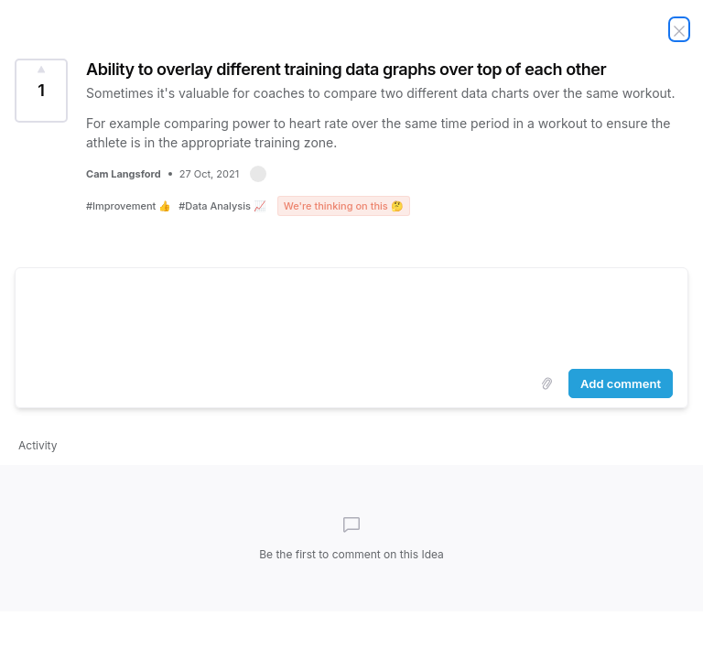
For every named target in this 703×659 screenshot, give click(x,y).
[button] (258, 174)
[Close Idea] (679, 29)
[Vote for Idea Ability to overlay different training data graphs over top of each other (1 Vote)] (41, 91)
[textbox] (351, 314)
